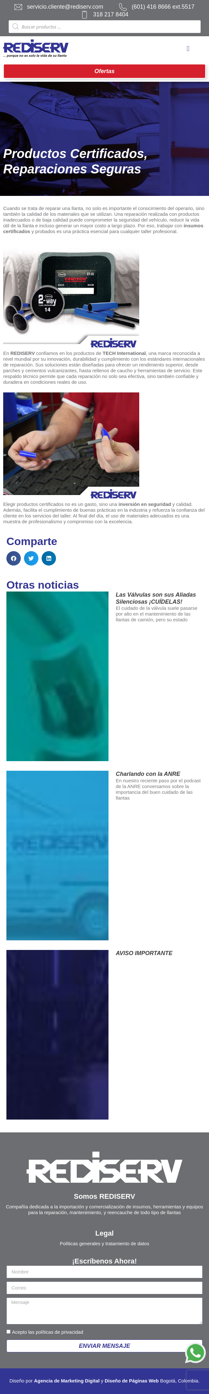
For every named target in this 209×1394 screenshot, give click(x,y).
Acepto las (47, 1332)
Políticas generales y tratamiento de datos (104, 1243)
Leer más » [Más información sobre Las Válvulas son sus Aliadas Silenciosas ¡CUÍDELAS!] (131, 630)
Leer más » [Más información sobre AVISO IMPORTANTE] (131, 964)
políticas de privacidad (59, 1332)
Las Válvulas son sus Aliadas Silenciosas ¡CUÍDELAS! (156, 598)
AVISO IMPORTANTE (144, 953)
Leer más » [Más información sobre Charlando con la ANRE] (131, 808)
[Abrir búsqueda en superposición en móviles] (105, 26)
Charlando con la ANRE (148, 774)
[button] (13, 558)
